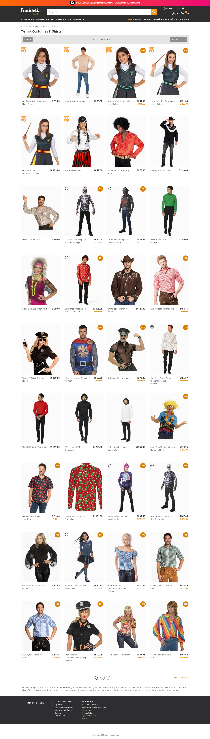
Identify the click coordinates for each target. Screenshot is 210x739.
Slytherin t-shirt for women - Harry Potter (162, 102)
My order (58, 704)
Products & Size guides (64, 707)
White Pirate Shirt (73, 170)
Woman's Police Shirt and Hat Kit (33, 379)
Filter (26, 39)
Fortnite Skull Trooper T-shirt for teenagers (76, 241)
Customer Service (36, 703)
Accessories (57, 19)
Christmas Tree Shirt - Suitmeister (75, 517)
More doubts (60, 715)
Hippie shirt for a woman (119, 654)
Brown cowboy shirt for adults (118, 310)
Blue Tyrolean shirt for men (32, 656)
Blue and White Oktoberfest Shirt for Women (117, 588)
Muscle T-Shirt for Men (75, 101)
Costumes (41, 19)
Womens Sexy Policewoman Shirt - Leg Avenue (75, 657)
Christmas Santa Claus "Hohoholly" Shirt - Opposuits (160, 381)
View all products (181, 677)
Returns (58, 713)
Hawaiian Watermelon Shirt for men (32, 517)
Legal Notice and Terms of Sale (93, 707)
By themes (26, 19)
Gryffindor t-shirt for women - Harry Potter (32, 171)
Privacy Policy (86, 710)
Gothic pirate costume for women (33, 587)
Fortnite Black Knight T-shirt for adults (118, 241)
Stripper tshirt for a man (119, 378)
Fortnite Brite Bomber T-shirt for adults (118, 517)
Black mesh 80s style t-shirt (34, 309)
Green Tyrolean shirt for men (161, 587)
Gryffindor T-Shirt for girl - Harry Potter (34, 102)
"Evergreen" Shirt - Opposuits (158, 241)
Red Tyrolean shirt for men (162, 309)
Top (130, 19)
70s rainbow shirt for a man (160, 656)
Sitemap (84, 718)
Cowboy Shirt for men (160, 170)
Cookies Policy (87, 713)
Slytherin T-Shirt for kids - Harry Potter (76, 587)
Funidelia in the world (90, 704)
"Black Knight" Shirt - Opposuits (74, 448)
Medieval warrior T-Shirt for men (76, 379)
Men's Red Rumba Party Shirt (118, 171)
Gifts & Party (75, 19)
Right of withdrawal (89, 715)
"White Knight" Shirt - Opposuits (117, 448)
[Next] (113, 677)
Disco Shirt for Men (31, 239)
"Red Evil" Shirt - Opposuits (34, 447)
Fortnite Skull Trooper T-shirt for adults (161, 517)
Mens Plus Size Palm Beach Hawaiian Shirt (162, 448)
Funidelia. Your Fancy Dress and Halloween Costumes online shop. (30, 11)
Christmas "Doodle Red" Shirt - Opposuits (76, 310)
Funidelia (24, 26)
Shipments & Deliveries (64, 710)
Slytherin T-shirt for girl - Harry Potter (119, 102)
